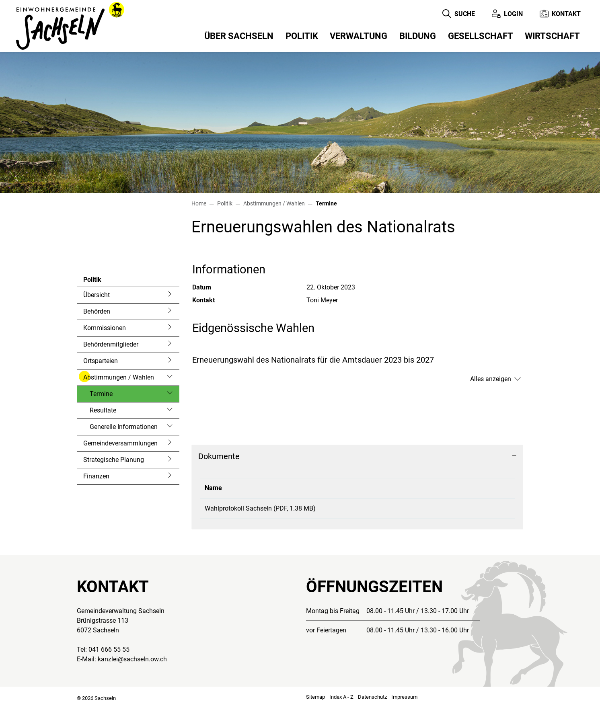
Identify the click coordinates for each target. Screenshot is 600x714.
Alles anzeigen (490, 379)
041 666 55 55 (108, 656)
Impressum (404, 704)
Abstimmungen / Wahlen (118, 377)
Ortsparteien (100, 361)
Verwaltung (358, 36)
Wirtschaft (552, 36)
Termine (111, 396)
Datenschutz (372, 704)
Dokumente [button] (219, 456)
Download (465, 512)
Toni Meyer (322, 300)
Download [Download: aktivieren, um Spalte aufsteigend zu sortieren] (434, 488)
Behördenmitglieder (110, 344)
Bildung (417, 36)
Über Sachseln (238, 36)
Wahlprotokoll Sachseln (238, 508)
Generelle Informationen (124, 427)
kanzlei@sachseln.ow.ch (132, 666)
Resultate (103, 410)
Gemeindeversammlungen (120, 443)
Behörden (96, 311)
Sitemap (315, 704)
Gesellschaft (480, 36)
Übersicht (96, 295)
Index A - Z (341, 704)
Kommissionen (104, 328)
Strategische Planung (113, 460)
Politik (302, 36)
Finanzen (96, 476)
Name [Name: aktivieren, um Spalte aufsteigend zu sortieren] (213, 488)
